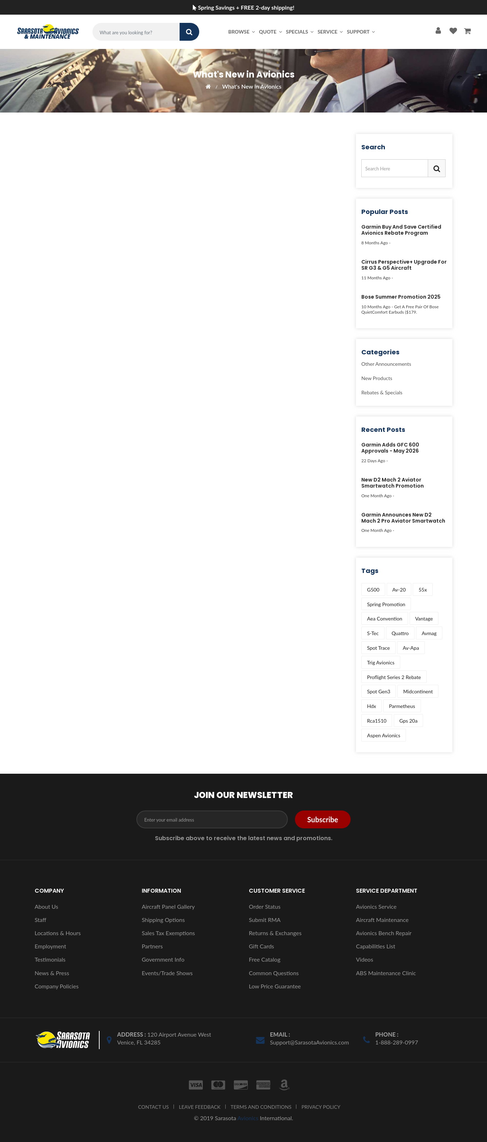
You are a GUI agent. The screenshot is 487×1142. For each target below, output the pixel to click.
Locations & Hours (58, 932)
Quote (271, 32)
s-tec (373, 633)
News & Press (52, 972)
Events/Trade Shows (167, 972)
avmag (429, 633)
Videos (364, 959)
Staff (40, 919)
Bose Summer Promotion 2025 (401, 297)
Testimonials (50, 959)
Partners (152, 946)
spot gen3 (378, 691)
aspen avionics (383, 735)
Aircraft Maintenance (382, 919)
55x (422, 590)
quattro (400, 633)
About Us (46, 906)
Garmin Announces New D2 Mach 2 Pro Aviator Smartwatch (403, 518)
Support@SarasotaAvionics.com (309, 1042)
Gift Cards (261, 946)
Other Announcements (386, 364)
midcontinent (418, 691)
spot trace (378, 648)
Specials (300, 32)
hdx (371, 706)
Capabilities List (375, 946)
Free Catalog (264, 959)
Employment (50, 946)
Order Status (265, 906)
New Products (376, 378)
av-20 (399, 590)
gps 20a (409, 721)
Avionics (247, 1117)
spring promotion (386, 604)
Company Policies (57, 986)
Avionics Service (376, 906)
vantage (424, 618)
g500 (373, 590)
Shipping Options (163, 919)
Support (361, 32)
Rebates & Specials (381, 392)
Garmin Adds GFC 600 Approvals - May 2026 (390, 448)
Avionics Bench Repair (384, 932)
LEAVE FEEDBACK (200, 1107)
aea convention (384, 618)
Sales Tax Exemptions (168, 932)
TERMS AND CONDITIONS (261, 1107)
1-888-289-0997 (396, 1042)
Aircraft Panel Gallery (168, 906)
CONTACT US (153, 1107)
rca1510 (376, 721)
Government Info (163, 959)
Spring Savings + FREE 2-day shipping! (244, 7)
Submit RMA (265, 919)
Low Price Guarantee (275, 986)
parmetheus (402, 706)
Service (330, 32)
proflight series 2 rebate (394, 677)
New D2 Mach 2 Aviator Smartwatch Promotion (392, 483)
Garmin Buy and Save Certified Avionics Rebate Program (401, 230)
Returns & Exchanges (275, 932)
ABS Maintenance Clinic (386, 972)
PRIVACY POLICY (320, 1107)
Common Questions (274, 972)
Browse (242, 32)
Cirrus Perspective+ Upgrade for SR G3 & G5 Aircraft (404, 265)
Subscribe (322, 819)
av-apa (411, 648)
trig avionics (381, 662)
